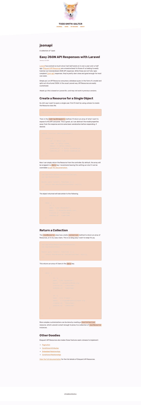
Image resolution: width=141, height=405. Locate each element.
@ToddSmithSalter (70, 398)
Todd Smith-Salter (70, 24)
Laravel (42, 71)
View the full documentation (50, 363)
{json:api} (50, 78)
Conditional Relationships (51, 358)
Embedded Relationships (51, 355)
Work (66, 26)
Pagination (46, 349)
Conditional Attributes (50, 352)
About (82, 26)
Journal (59, 26)
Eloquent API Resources (52, 73)
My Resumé (74, 26)
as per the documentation (57, 172)
